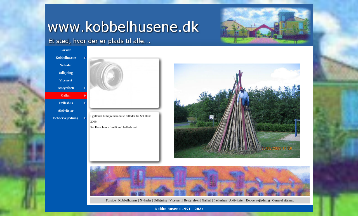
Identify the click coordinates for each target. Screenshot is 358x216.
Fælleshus (220, 200)
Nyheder (145, 200)
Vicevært (175, 200)
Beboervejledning (258, 200)
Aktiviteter (236, 200)
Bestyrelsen (191, 200)
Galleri (206, 200)
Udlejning (160, 200)
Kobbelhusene (128, 200)
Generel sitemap (283, 200)
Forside (111, 200)
